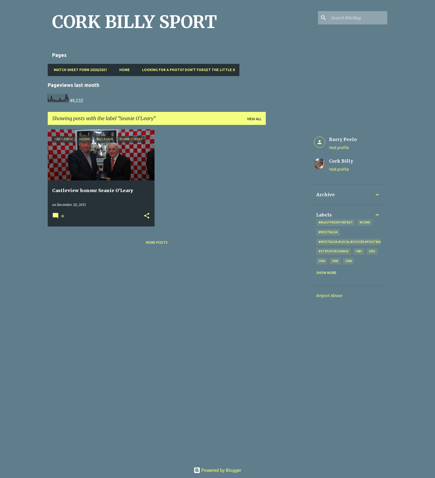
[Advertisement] (287, 212)
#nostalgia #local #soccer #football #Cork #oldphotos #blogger (375, 241)
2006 (348, 261)
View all (254, 119)
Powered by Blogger (217, 470)
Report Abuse (329, 295)
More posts (157, 242)
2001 (372, 251)
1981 (358, 251)
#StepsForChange (333, 251)
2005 (335, 261)
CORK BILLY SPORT (134, 22)
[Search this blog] (358, 17)
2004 (321, 261)
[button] (146, 216)
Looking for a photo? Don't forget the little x (186, 70)
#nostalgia (328, 232)
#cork (365, 222)
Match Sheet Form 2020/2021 (78, 70)
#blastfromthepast (335, 222)
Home (123, 70)
